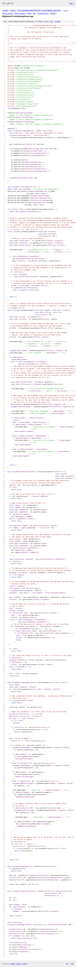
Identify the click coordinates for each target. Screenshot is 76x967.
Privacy (18, 964)
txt (67, 964)
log (51, 21)
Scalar (53, 13)
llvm (29, 13)
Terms (24, 964)
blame (57, 21)
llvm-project (20, 13)
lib (34, 13)
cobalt (5, 10)
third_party (7, 13)
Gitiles (13, 964)
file (46, 21)
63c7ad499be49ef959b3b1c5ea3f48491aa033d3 (39, 10)
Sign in (71, 3)
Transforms (42, 13)
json (72, 964)
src (65, 10)
